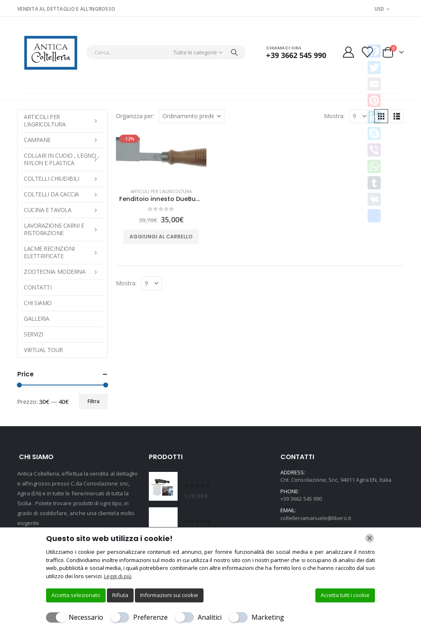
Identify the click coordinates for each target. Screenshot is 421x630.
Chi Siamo (38, 303)
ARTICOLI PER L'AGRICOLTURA (161, 191)
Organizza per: (135, 116)
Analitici (210, 617)
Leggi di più (118, 576)
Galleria (36, 318)
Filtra (93, 401)
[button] (397, 116)
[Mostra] (359, 116)
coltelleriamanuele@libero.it (315, 518)
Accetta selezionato (75, 595)
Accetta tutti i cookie (345, 595)
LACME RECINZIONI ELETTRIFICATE (49, 252)
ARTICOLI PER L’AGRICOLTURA (44, 120)
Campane (37, 140)
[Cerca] (234, 52)
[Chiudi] (369, 538)
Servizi (33, 334)
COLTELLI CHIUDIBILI (51, 178)
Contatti (37, 287)
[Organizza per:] (191, 116)
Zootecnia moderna (54, 271)
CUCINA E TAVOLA (47, 210)
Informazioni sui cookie (169, 595)
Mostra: (334, 116)
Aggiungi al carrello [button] (161, 236)
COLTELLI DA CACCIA (51, 194)
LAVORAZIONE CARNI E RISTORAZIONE (54, 229)
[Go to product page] (161, 156)
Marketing (268, 617)
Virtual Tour (43, 350)
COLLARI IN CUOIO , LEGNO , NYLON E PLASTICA (61, 159)
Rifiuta (120, 595)
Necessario (86, 617)
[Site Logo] (49, 52)
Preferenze (150, 617)
